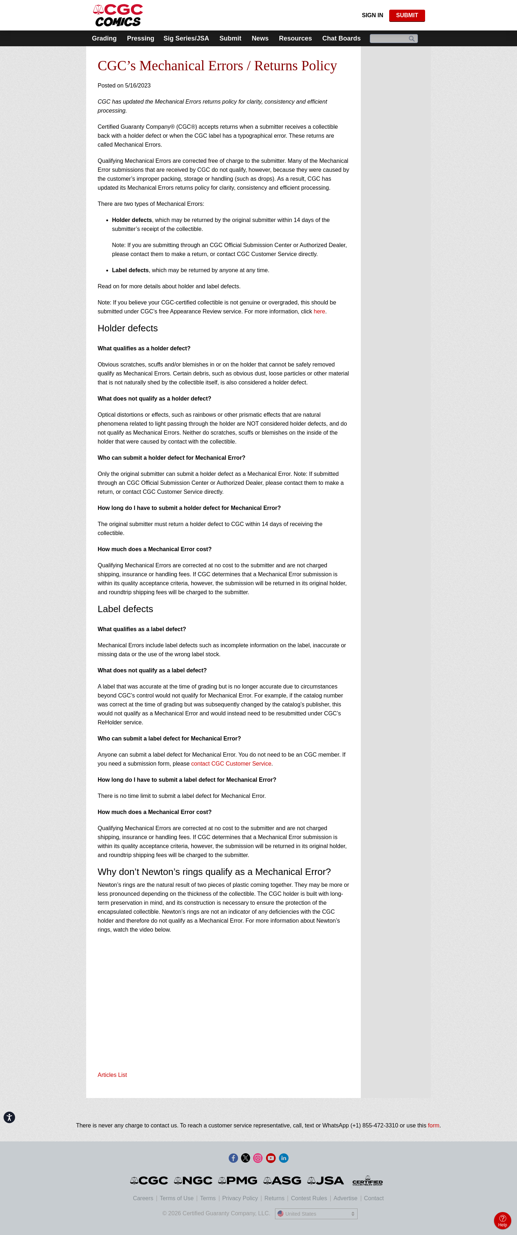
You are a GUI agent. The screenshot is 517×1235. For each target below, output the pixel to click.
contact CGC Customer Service (231, 764)
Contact (374, 1198)
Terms (208, 1198)
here (319, 311)
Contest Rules (309, 1198)
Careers (143, 1198)
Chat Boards (341, 38)
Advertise (346, 1198)
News (260, 38)
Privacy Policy (240, 1198)
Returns (274, 1198)
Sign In (372, 15)
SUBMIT (407, 15)
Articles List (112, 1075)
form (433, 1125)
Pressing (140, 38)
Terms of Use (177, 1198)
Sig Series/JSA (186, 38)
